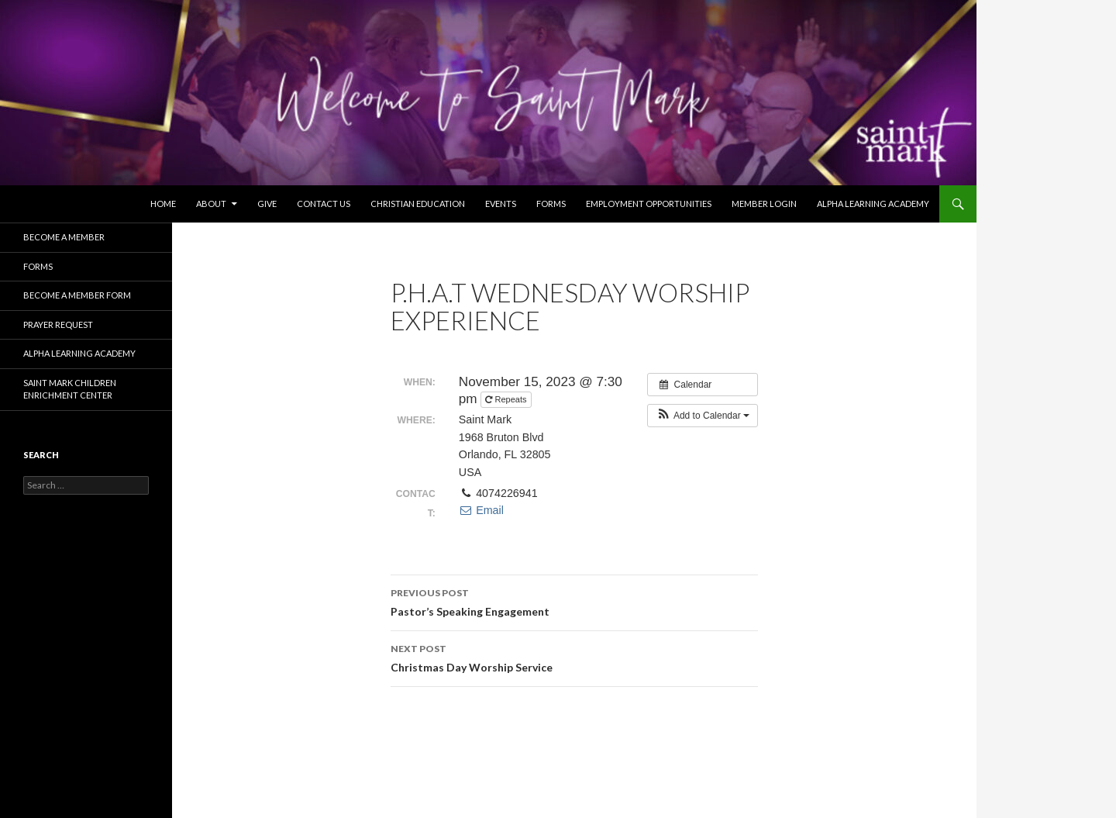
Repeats (507, 399)
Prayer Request (58, 324)
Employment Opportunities (648, 203)
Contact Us (323, 203)
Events (500, 203)
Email (481, 510)
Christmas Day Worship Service (574, 657)
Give (267, 203)
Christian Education (417, 203)
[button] (702, 415)
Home (163, 203)
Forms (551, 203)
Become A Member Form (77, 295)
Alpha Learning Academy (873, 203)
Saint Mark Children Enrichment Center (69, 389)
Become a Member (64, 237)
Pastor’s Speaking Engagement (574, 601)
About (211, 203)
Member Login (764, 203)
